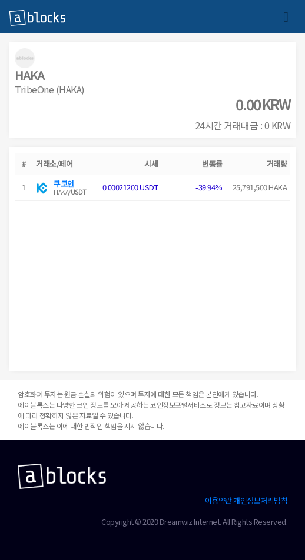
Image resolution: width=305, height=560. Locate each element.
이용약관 (218, 500)
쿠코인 (64, 183)
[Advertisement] (152, 283)
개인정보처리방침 (260, 500)
